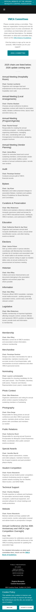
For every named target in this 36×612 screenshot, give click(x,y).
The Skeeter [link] (18, 575)
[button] (6, 9)
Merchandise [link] (17, 573)
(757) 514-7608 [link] (18, 591)
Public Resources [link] (18, 564)
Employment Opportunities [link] (18, 570)
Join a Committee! (18, 53)
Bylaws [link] (18, 567)
